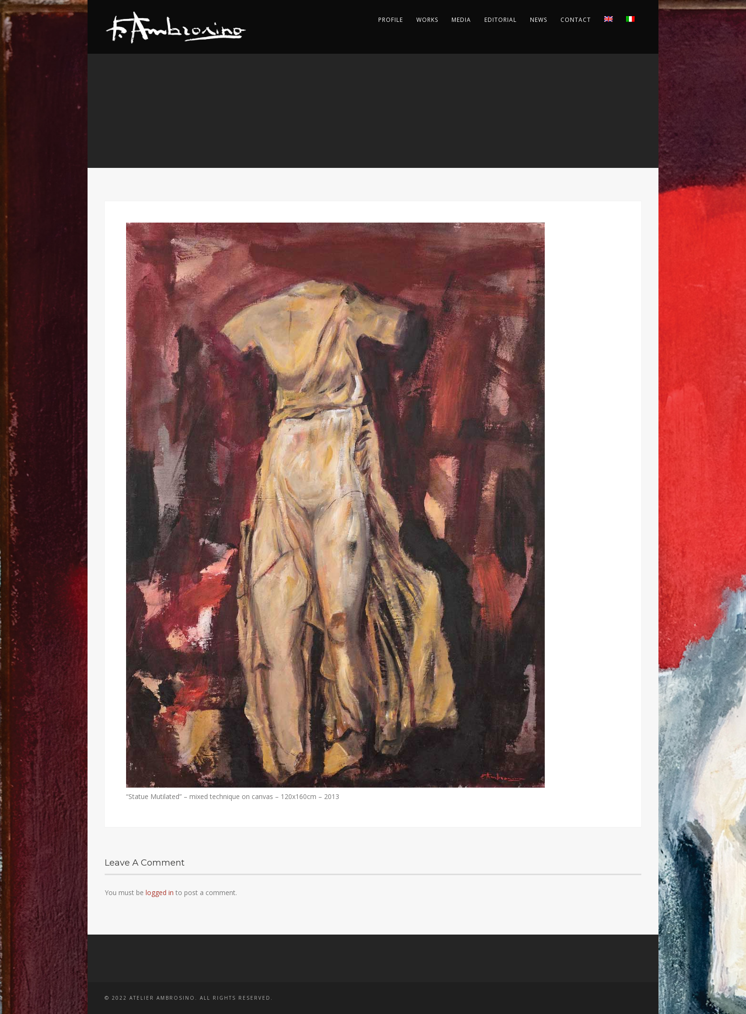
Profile (390, 20)
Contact (575, 20)
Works (427, 20)
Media (461, 20)
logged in (160, 892)
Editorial (500, 20)
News (538, 20)
